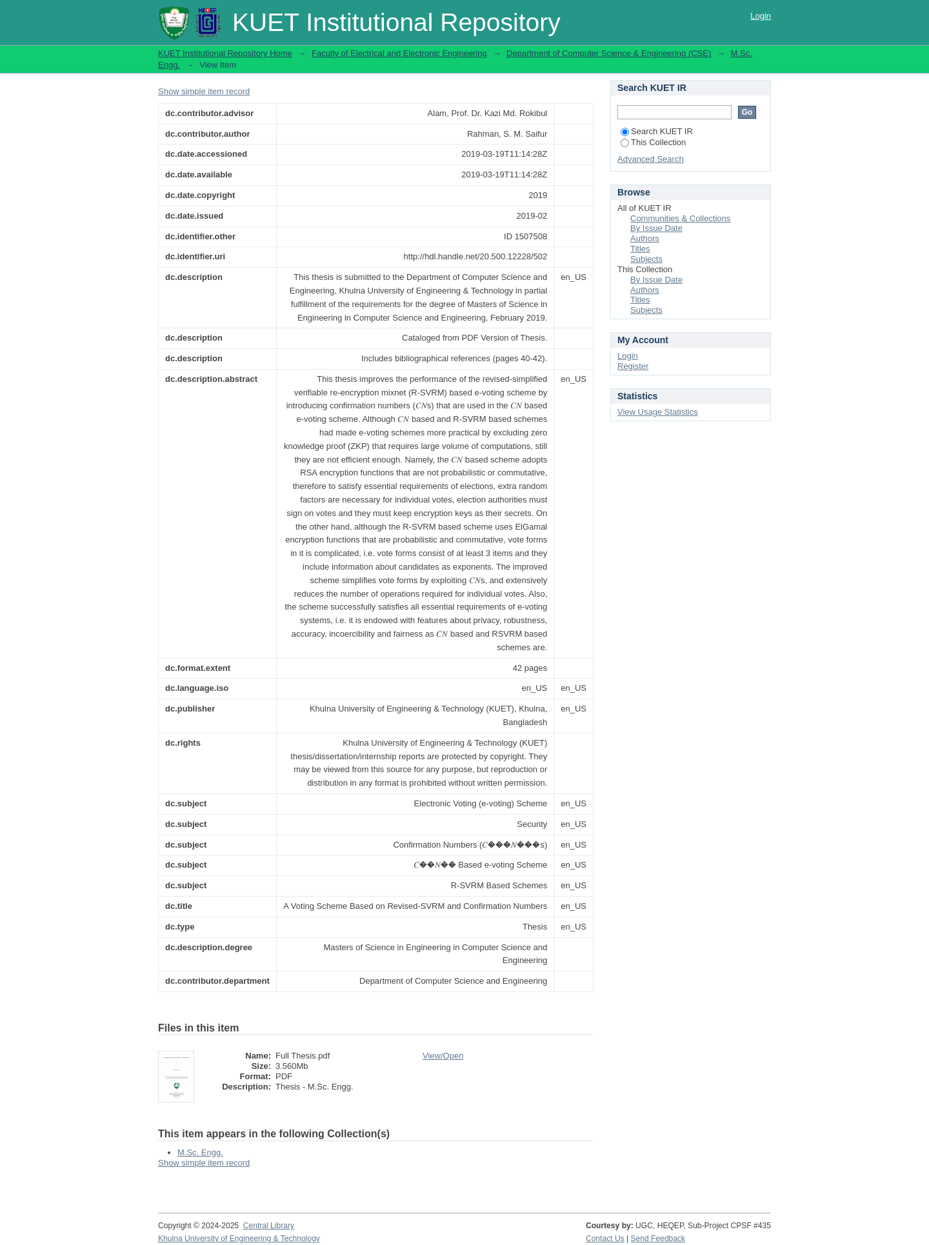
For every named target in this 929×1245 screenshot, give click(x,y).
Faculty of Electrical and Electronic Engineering (399, 53)
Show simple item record (204, 91)
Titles (640, 249)
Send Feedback (658, 1238)
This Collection (653, 142)
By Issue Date (656, 228)
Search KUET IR (657, 131)
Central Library (268, 1225)
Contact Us (605, 1238)
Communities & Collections (680, 218)
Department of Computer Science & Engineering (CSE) (608, 53)
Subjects (646, 259)
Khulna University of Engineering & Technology (239, 1238)
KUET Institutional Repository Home (225, 53)
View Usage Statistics (657, 412)
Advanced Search (650, 159)
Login (760, 16)
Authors (644, 238)
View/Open (443, 1056)
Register (632, 366)
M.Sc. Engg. (200, 1152)
